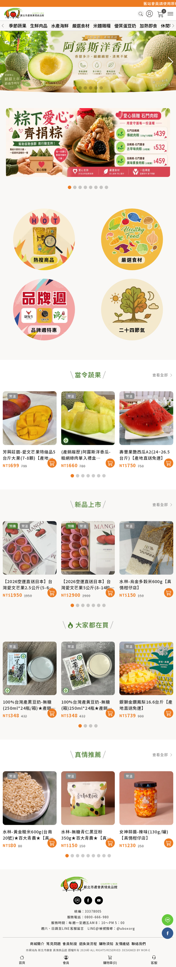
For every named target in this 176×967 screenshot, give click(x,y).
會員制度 (70, 943)
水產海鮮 (60, 25)
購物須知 (106, 943)
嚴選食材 (81, 25)
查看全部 (162, 396)
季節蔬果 (17, 25)
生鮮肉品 (38, 25)
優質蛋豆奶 (125, 25)
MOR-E (145, 950)
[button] (173, 26)
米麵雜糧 (102, 25)
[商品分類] (170, 14)
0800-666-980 (97, 917)
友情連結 (122, 943)
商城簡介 (37, 943)
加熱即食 (148, 25)
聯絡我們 (139, 943)
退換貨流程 (88, 943)
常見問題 (53, 943)
